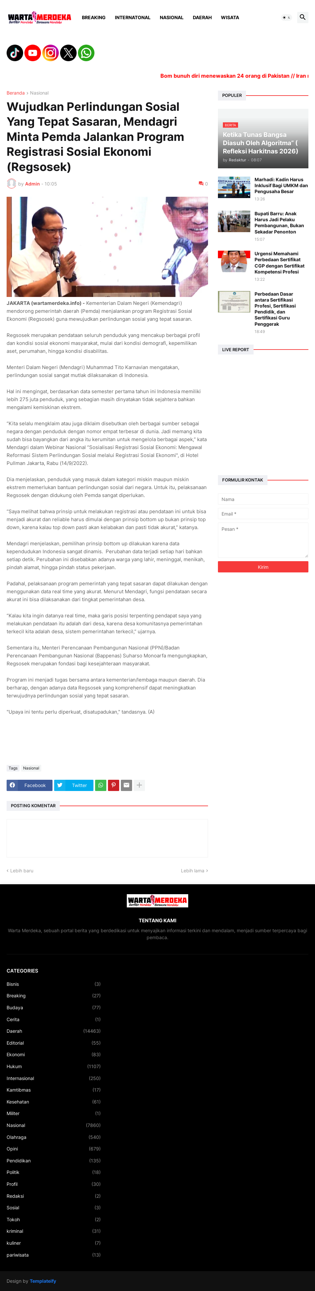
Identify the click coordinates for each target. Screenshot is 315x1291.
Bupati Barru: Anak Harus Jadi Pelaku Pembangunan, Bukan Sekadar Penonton (279, 222)
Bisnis (54, 984)
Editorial (54, 1043)
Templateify (43, 1281)
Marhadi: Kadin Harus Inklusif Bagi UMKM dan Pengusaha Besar (281, 185)
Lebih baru (21, 870)
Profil (54, 1184)
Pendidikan (54, 1160)
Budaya (54, 1007)
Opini (54, 1148)
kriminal (54, 1231)
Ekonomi (54, 1054)
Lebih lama (192, 870)
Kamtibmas (54, 1090)
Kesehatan (54, 1102)
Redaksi (54, 1196)
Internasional (54, 1078)
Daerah (202, 17)
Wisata (230, 17)
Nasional (172, 17)
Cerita (54, 1019)
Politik (54, 1172)
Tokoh (54, 1219)
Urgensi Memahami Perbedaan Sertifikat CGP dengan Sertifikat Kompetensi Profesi (279, 262)
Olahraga (54, 1137)
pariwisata (54, 1255)
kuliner (54, 1243)
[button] (286, 17)
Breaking (94, 17)
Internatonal (133, 17)
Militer (54, 1113)
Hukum (54, 1066)
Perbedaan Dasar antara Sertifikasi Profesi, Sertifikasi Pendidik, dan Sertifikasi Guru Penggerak (275, 309)
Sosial (54, 1207)
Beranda (16, 93)
